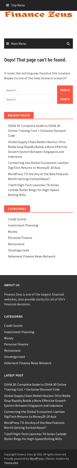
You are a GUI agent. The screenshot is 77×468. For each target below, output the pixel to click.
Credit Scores (17, 219)
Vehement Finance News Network (31, 256)
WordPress (37, 458)
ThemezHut (11, 463)
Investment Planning (23, 225)
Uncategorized (18, 250)
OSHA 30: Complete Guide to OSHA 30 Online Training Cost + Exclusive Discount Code (37, 131)
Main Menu (18, 43)
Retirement (16, 244)
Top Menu (18, 5)
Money (12, 232)
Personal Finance (20, 238)
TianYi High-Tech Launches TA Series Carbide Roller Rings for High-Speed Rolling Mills (33, 190)
